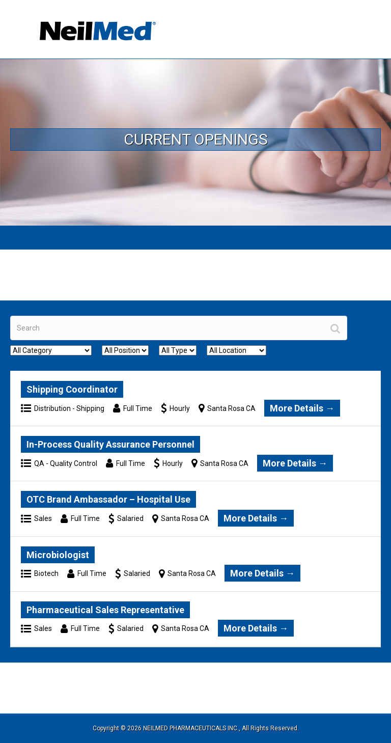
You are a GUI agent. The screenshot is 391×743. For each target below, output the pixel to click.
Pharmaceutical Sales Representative (105, 609)
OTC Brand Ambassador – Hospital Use (108, 499)
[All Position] (125, 350)
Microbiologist (57, 554)
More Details (302, 408)
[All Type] (178, 350)
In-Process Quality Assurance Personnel (110, 444)
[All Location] (236, 350)
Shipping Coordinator (72, 389)
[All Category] (51, 350)
